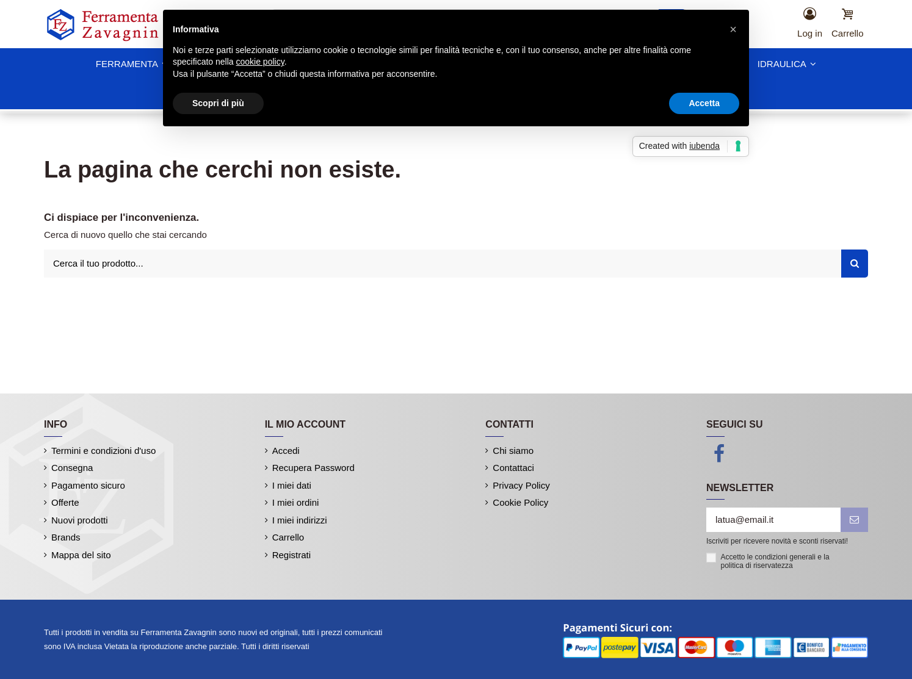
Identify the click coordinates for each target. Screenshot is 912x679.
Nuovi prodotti (79, 520)
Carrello (288, 537)
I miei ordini (295, 502)
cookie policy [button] (260, 61)
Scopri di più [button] (218, 103)
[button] (733, 29)
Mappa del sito (81, 555)
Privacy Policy (521, 485)
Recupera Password (313, 467)
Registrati (291, 555)
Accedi (286, 450)
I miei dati (291, 485)
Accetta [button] (704, 103)
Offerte (65, 502)
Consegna (72, 467)
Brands (66, 537)
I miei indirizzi (299, 520)
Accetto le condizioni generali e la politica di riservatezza (775, 561)
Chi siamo (513, 450)
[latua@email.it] (773, 520)
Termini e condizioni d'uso (103, 450)
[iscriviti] (854, 520)
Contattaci (513, 467)
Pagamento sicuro (88, 485)
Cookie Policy (520, 502)
